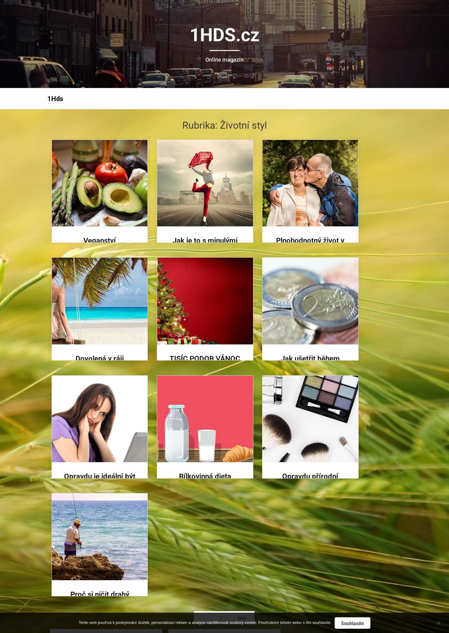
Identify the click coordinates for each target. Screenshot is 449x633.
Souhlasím (352, 623)
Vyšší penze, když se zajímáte (209, 571)
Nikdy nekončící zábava (202, 582)
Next (242, 500)
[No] (438, 622)
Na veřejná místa (195, 536)
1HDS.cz (225, 35)
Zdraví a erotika (194, 559)
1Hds (55, 99)
